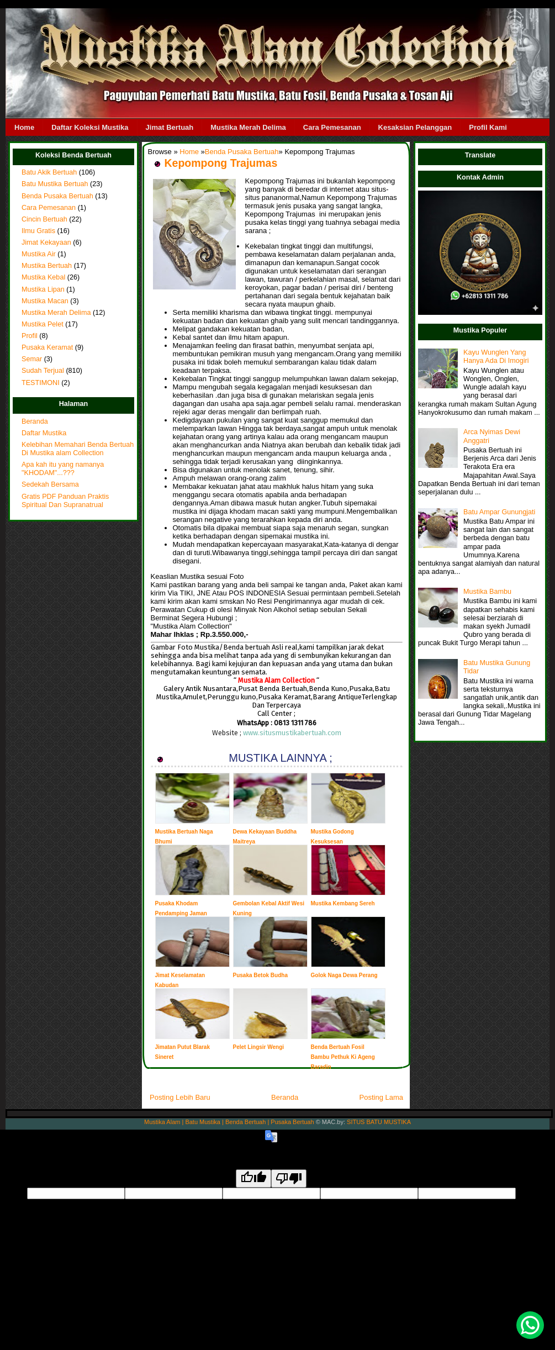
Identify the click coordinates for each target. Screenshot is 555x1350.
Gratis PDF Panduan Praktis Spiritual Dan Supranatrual (65, 501)
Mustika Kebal (43, 277)
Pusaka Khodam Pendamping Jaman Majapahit (181, 913)
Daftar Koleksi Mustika (89, 127)
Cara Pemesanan (332, 127)
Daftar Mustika (44, 433)
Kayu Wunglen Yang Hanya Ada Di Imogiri (495, 357)
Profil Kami (488, 127)
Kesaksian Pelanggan (415, 127)
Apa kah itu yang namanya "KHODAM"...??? (63, 469)
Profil (30, 336)
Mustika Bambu (487, 591)
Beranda (35, 421)
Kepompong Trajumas (221, 163)
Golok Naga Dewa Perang (344, 975)
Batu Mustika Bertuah (55, 184)
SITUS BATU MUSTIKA (379, 1122)
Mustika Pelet (43, 324)
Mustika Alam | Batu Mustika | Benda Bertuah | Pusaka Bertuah (229, 1122)
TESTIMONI (41, 383)
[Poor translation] (288, 1178)
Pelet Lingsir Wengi (258, 1047)
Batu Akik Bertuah (49, 172)
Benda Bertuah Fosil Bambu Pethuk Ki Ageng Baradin (343, 1057)
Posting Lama (382, 1097)
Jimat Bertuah (170, 127)
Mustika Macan (45, 301)
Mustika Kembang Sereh (343, 903)
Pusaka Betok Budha (260, 975)
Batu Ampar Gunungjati (499, 512)
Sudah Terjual (43, 371)
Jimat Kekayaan (46, 242)
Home (24, 127)
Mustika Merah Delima (248, 127)
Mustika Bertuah (47, 266)
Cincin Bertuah (44, 219)
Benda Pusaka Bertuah (57, 196)
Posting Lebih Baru (180, 1097)
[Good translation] (253, 1178)
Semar (32, 359)
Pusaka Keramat (47, 347)
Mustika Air (39, 254)
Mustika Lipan (43, 289)
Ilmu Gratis (38, 231)
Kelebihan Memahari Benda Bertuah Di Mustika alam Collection (78, 449)
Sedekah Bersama (50, 484)
